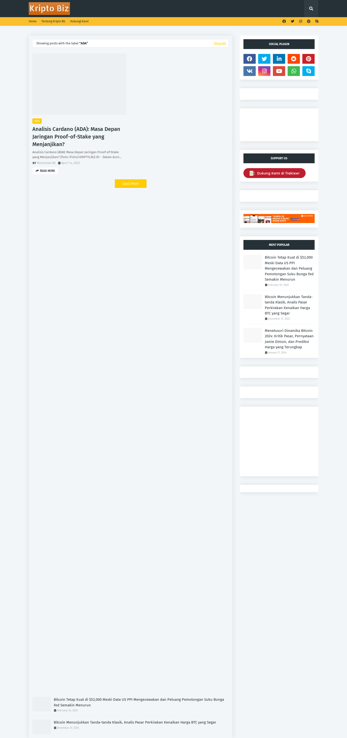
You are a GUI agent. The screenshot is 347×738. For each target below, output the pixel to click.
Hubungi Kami (79, 21)
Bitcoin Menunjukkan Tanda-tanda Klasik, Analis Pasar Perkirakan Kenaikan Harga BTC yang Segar (135, 722)
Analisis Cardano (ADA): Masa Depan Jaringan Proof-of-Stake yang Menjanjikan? (76, 137)
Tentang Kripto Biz (53, 21)
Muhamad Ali (46, 163)
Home (33, 21)
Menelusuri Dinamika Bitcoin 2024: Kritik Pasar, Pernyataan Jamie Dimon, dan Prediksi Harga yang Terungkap (289, 339)
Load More (130, 184)
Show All (220, 43)
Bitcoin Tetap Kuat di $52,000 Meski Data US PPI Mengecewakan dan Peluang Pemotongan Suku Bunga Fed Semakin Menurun (139, 702)
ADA (37, 121)
